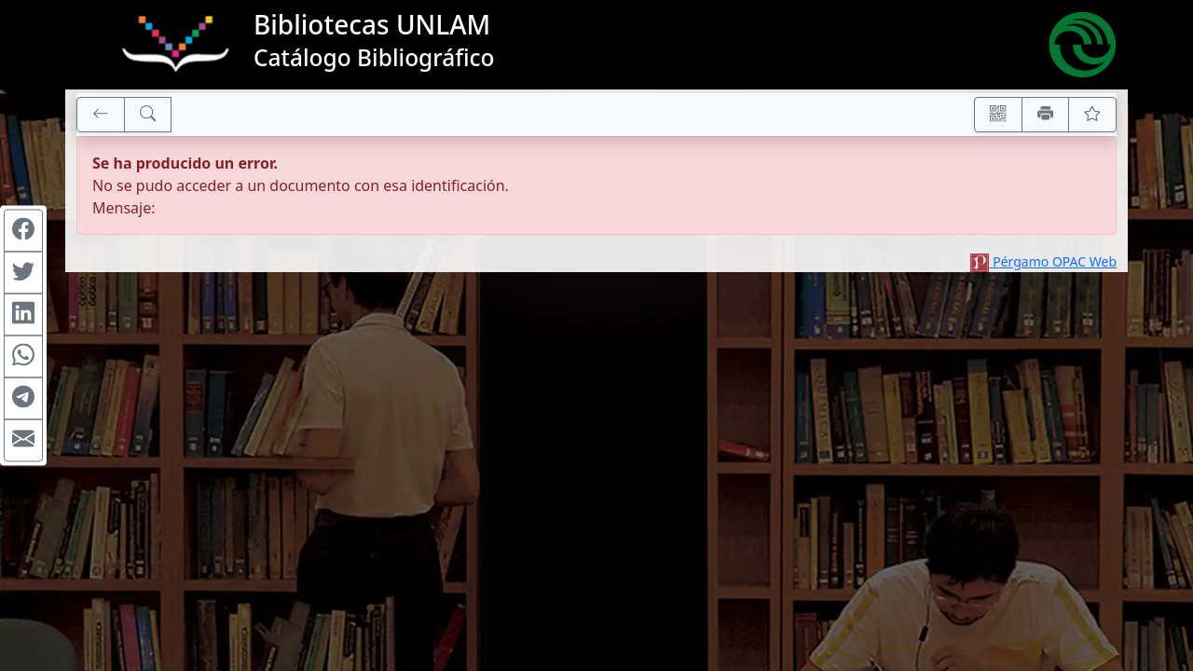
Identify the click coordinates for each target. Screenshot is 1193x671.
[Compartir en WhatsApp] (23, 357)
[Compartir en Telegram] (23, 398)
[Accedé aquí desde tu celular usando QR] (998, 114)
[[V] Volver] (100, 114)
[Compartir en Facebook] (23, 231)
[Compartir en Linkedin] (23, 315)
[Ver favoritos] (1092, 114)
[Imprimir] (1046, 114)
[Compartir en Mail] (23, 440)
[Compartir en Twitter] (23, 273)
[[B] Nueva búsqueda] (148, 114)
